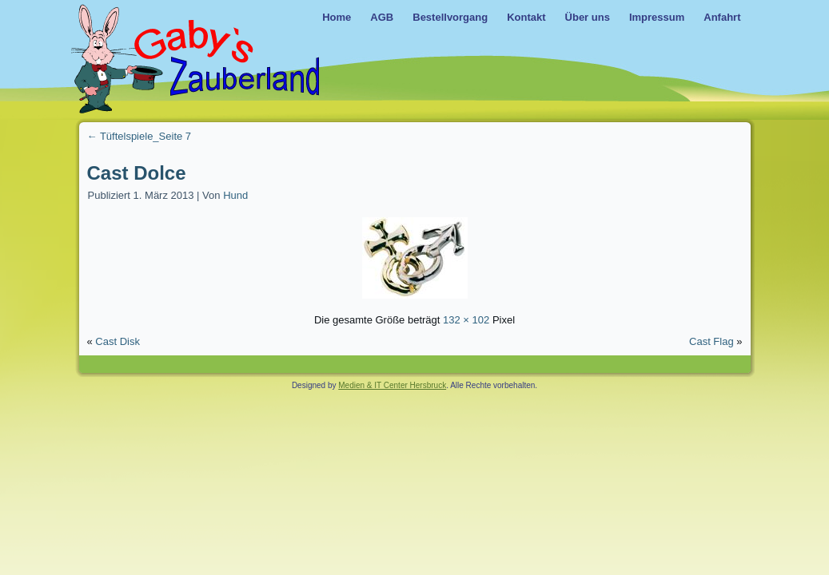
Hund (235, 195)
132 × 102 (466, 320)
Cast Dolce (136, 173)
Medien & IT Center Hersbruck (392, 385)
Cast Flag (711, 341)
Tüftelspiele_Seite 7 (139, 136)
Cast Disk (117, 341)
